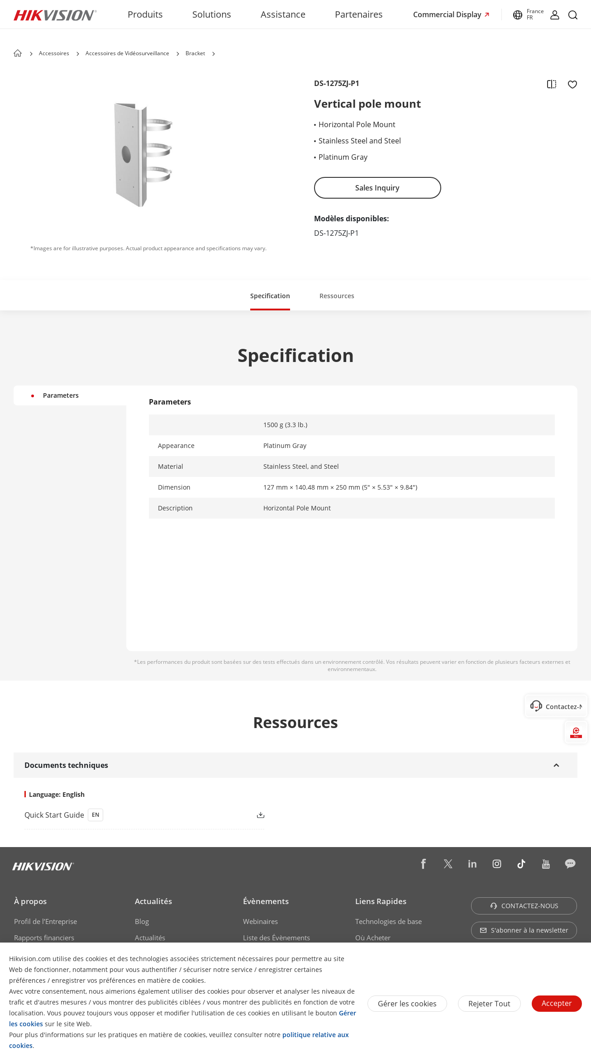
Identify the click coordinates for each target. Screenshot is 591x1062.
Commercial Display (448, 14)
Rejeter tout (489, 1004)
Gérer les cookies (407, 1004)
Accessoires (54, 53)
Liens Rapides (380, 901)
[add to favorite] (569, 84)
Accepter (557, 1003)
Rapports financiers (44, 937)
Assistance (283, 14)
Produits (145, 14)
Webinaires (260, 921)
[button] (78, 54)
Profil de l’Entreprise (45, 921)
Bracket (195, 53)
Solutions (211, 14)
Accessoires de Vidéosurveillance (127, 53)
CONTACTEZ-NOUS (524, 905)
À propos (30, 901)
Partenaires (359, 14)
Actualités (153, 901)
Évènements (266, 901)
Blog (142, 921)
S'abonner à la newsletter (524, 930)
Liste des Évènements (276, 937)
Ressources (336, 295)
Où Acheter (373, 937)
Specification (270, 295)
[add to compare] (551, 84)
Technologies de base (388, 921)
